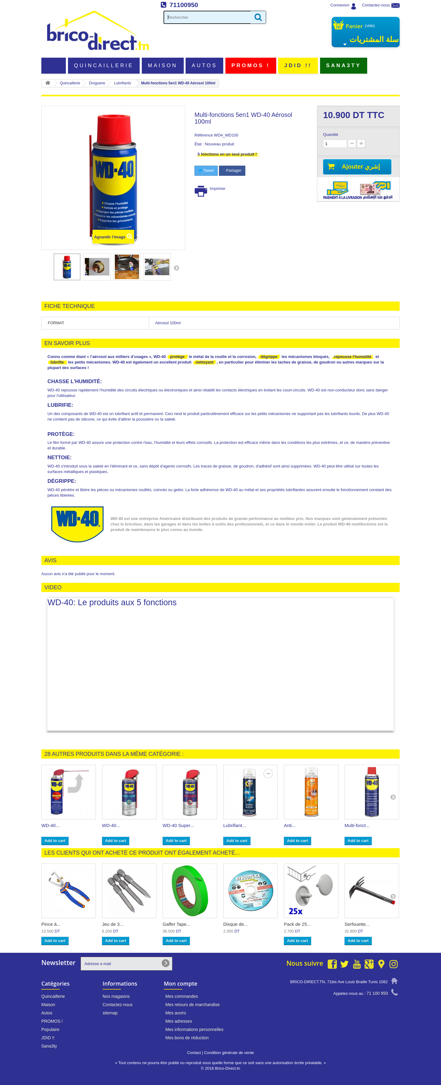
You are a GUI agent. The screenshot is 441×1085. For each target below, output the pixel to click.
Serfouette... (357, 924)
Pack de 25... (297, 924)
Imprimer (217, 188)
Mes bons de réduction (187, 1037)
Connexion (339, 5)
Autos (204, 65)
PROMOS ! (251, 65)
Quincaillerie (104, 65)
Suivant (176, 268)
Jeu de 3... (112, 924)
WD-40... (50, 825)
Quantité (330, 134)
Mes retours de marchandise (192, 1004)
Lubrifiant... (234, 825)
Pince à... (51, 924)
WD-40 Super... (178, 825)
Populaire (50, 1029)
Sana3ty (343, 65)
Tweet (206, 170)
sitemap (110, 1012)
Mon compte (180, 983)
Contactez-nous (376, 5)
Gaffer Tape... (176, 924)
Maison (163, 65)
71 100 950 (377, 993)
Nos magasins (116, 996)
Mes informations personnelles (194, 1029)
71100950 (184, 4)
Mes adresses (178, 1021)
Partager (232, 170)
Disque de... (235, 924)
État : (199, 144)
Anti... (290, 825)
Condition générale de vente (229, 1052)
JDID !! (298, 65)
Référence (203, 135)
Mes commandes (181, 996)
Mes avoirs (175, 1012)
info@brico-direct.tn (369, 1004)
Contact (194, 1052)
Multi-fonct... (357, 825)
